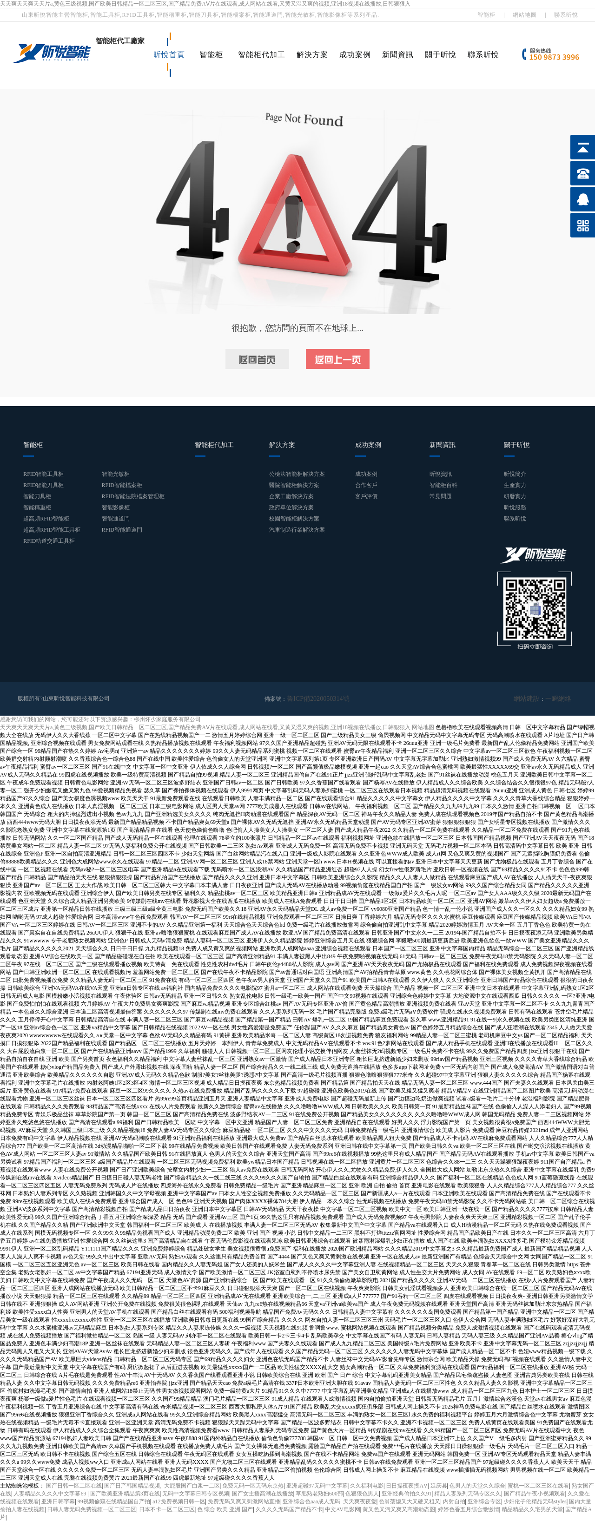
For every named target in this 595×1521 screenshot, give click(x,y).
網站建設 (532, 698)
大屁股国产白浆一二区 (192, 1485)
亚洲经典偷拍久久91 (407, 1493)
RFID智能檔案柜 (122, 485)
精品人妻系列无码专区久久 (467, 1493)
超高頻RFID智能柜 (46, 518)
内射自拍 (454, 1501)
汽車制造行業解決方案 (297, 530)
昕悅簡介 (515, 474)
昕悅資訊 (441, 474)
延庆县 (438, 1485)
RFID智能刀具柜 (43, 485)
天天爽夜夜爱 (360, 1501)
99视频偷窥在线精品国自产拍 (114, 1501)
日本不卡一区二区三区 (167, 1509)
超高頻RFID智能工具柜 (51, 530)
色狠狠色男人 (362, 1493)
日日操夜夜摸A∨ (407, 1485)
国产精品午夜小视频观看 (534, 1493)
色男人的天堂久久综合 (477, 1485)
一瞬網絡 (560, 698)
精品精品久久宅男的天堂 (532, 1509)
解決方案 (312, 55)
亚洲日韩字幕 (58, 1501)
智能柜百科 (443, 485)
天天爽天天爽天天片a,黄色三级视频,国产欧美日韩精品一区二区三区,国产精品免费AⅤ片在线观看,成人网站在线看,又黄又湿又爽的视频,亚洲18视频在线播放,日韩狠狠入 (205, 3)
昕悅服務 (515, 507)
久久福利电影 (366, 1485)
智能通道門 (116, 518)
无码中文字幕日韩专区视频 (195, 1493)
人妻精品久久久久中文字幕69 (50, 1493)
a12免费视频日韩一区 (178, 1501)
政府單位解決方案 (291, 507)
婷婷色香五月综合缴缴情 (468, 1509)
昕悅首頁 (169, 55)
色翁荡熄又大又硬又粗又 (409, 1501)
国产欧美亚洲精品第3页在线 (125, 1493)
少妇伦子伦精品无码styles (534, 1501)
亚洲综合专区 (484, 1501)
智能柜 (486, 15)
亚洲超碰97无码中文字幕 (317, 1485)
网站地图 (423, 727)
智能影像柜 (116, 507)
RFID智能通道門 (122, 530)
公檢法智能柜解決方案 (297, 474)
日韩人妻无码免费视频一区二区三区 (91, 1509)
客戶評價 (366, 496)
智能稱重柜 (37, 507)
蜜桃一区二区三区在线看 (538, 1485)
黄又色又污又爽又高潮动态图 (399, 1509)
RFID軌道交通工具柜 (49, 541)
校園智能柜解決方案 (294, 518)
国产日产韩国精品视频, (132, 1485)
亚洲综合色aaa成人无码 (311, 1501)
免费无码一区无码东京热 (253, 1485)
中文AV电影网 (342, 1509)
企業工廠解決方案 (291, 496)
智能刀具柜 (37, 496)
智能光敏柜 (116, 474)
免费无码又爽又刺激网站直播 (244, 1501)
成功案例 (355, 55)
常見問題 (441, 496)
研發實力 (515, 496)
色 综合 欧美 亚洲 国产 (225, 1509)
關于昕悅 (440, 55)
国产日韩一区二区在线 (74, 1485)
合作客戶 (366, 485)
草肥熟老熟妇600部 (319, 1493)
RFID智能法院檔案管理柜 (133, 496)
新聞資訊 (398, 55)
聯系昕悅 (566, 15)
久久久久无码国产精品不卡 (289, 1509)
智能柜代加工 (261, 55)
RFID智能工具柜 (43, 474)
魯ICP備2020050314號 (313, 698)
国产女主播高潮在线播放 (262, 1493)
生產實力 (515, 485)
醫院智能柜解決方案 (294, 485)
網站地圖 (525, 15)
